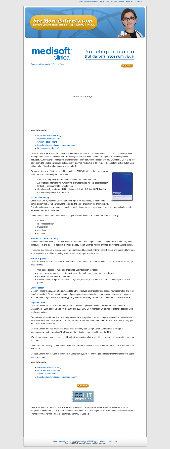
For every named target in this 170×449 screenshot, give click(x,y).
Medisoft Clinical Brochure (48, 139)
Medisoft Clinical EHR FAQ (49, 135)
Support (122, 1)
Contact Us (138, 1)
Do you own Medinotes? (48, 148)
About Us (129, 1)
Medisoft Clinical (98, 1)
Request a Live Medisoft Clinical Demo (48, 64)
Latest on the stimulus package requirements (57, 145)
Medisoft (88, 1)
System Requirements (47, 142)
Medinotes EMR (111, 1)
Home (81, 1)
